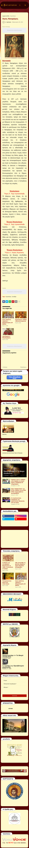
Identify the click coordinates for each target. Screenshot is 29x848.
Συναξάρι (14, 296)
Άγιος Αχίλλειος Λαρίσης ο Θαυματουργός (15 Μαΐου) (7, 322)
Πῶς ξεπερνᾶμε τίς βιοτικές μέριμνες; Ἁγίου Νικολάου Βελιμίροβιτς (20, 565)
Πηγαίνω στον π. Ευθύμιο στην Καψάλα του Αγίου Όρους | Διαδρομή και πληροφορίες (18, 482)
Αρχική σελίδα (5, 16)
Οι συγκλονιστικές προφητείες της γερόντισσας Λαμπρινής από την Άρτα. (18, 500)
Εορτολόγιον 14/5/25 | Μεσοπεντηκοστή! (21, 320)
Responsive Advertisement (14, 30)
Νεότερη (5, 367)
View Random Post (14, 377)
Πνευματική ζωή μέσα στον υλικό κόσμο (6, 582)
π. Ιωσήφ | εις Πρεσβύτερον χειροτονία (13, 666)
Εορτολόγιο (13, 16)
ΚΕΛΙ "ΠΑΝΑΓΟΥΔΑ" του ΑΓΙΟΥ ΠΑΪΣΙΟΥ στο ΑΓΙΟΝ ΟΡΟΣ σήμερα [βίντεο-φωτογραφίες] (18, 491)
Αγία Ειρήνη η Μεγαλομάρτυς (6, 337)
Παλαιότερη (23, 367)
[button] (2, 5)
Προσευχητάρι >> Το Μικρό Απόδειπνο (14, 472)
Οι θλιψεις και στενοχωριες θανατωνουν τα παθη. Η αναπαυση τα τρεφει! (7, 565)
